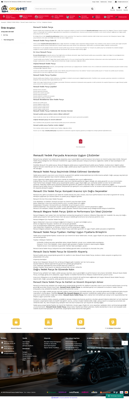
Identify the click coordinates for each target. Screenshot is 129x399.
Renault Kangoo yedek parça (41, 109)
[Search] (64, 8)
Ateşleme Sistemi (47, 22)
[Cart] (126, 9)
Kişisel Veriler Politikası (51, 347)
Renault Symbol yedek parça (41, 107)
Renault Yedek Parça (72, 347)
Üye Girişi (26, 343)
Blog (24, 360)
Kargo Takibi (26, 358)
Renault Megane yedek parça (41, 104)
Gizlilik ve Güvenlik (50, 343)
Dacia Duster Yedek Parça (74, 345)
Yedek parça (37, 235)
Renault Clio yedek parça (40, 102)
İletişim (25, 352)
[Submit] (125, 343)
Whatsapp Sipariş (114, 396)
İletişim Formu (27, 354)
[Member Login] (112, 9)
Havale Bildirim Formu (30, 356)
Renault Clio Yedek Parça (73, 349)
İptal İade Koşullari (50, 345)
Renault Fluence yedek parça (41, 105)
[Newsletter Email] (107, 343)
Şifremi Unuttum (28, 345)
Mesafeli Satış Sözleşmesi (52, 341)
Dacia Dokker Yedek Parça (74, 343)
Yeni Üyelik (26, 341)
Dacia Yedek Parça (71, 341)
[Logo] (14, 8)
